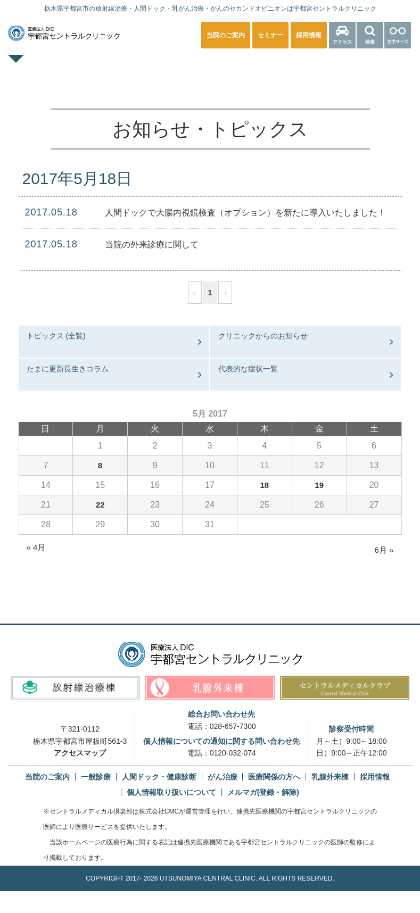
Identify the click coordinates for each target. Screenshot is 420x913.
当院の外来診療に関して (157, 244)
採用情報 (375, 777)
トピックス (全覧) (56, 335)
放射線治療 (359, 66)
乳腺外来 (294, 66)
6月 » (383, 549)
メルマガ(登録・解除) (263, 792)
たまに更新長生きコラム (68, 368)
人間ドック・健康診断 (210, 66)
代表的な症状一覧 (248, 368)
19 (319, 484)
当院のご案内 (47, 777)
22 (100, 504)
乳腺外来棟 (330, 777)
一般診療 (126, 66)
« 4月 (37, 547)
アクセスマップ (80, 753)
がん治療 (222, 777)
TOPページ (60, 66)
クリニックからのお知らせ (263, 335)
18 (264, 484)
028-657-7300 (233, 726)
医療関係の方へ (210, 88)
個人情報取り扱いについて (171, 792)
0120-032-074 (233, 753)
